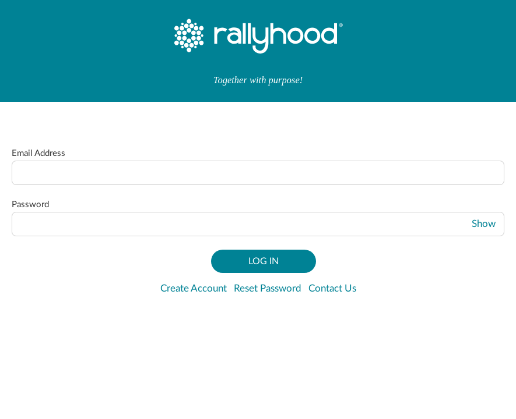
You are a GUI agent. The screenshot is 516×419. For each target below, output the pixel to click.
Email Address (38, 153)
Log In (263, 261)
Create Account (193, 288)
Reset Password (267, 288)
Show (484, 224)
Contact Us (332, 288)
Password (30, 204)
